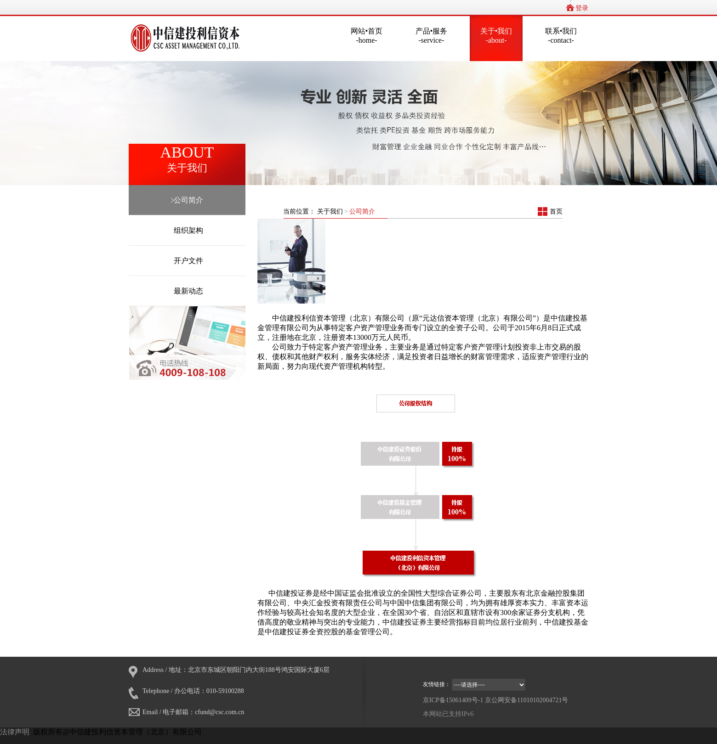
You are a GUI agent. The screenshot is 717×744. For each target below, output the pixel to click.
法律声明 (14, 732)
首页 (556, 211)
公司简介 (187, 200)
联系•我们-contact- (561, 35)
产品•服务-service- (431, 35)
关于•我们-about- (496, 35)
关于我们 (331, 211)
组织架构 (187, 230)
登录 (581, 8)
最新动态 (187, 291)
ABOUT (187, 159)
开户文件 (187, 261)
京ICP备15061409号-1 (453, 700)
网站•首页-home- (367, 35)
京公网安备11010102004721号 (526, 700)
